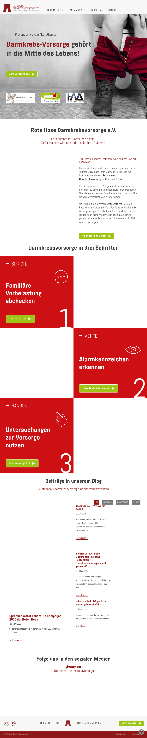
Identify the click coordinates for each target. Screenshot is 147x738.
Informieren (55, 10)
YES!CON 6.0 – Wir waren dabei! (90, 508)
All (97, 502)
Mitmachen (77, 10)
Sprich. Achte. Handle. (104, 10)
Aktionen (107, 502)
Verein (136, 502)
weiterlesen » (15, 640)
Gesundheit (122, 502)
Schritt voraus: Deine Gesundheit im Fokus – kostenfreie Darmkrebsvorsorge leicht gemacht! (91, 560)
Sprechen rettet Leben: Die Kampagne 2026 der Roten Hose (35, 618)
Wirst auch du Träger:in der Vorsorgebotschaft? (92, 603)
